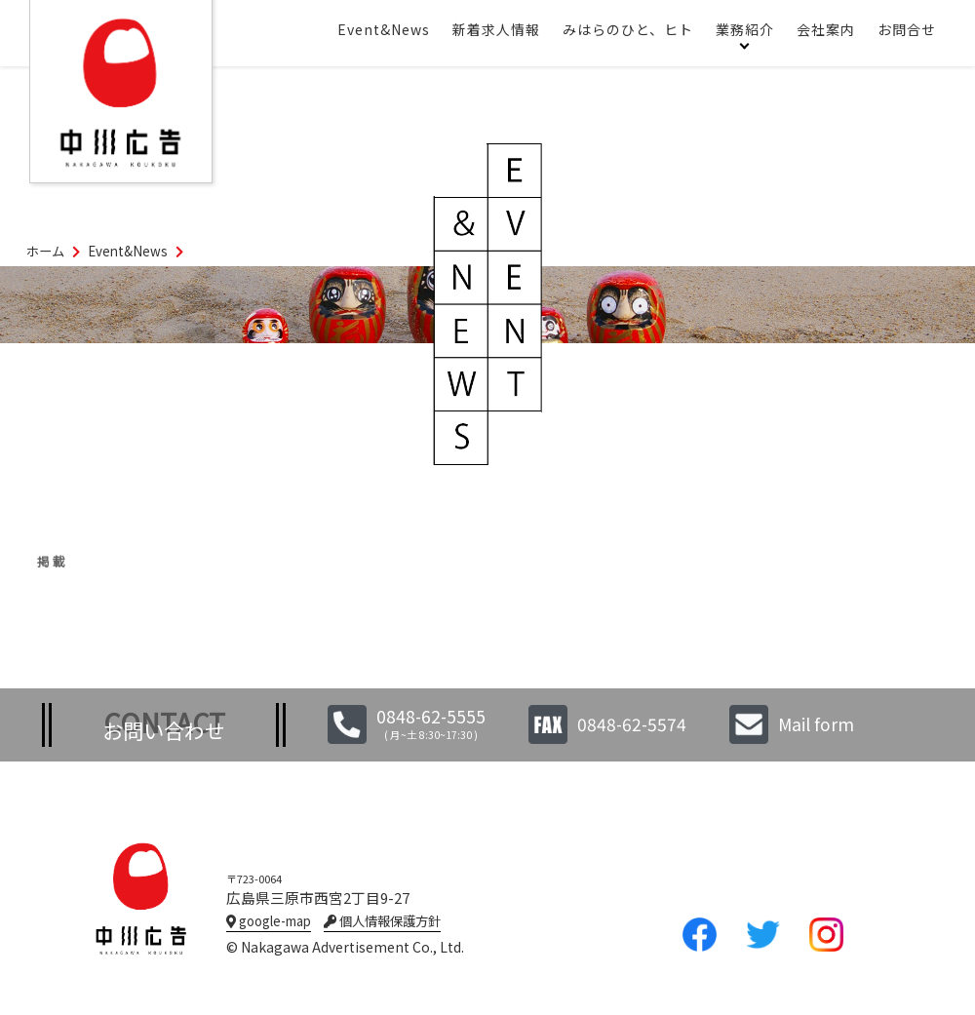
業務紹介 (745, 29)
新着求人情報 (496, 29)
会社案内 (826, 29)
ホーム (45, 251)
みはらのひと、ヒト (628, 29)
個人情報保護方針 (382, 921)
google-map (268, 921)
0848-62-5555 (431, 716)
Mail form (816, 724)
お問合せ (907, 29)
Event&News (383, 29)
